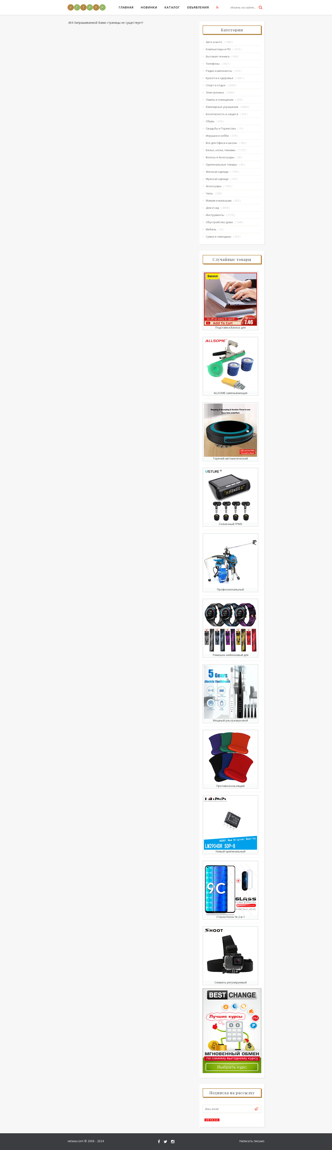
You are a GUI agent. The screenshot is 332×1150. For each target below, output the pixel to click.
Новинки (149, 7)
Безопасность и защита (222, 114)
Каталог (172, 7)
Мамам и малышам (218, 200)
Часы (209, 193)
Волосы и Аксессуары (220, 157)
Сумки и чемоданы (218, 236)
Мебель (211, 229)
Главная (126, 7)
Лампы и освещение (220, 100)
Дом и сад (212, 208)
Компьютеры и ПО (218, 49)
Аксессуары (213, 186)
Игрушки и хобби (217, 136)
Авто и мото (214, 42)
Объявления (198, 7)
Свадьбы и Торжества (221, 128)
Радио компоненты (219, 71)
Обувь (210, 121)
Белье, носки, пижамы (220, 150)
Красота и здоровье (219, 78)
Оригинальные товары (221, 164)
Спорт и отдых (215, 85)
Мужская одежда (217, 179)
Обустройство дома (219, 222)
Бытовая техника (218, 56)
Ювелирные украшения (222, 107)
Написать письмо (251, 1141)
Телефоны (213, 63)
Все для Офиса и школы (221, 143)
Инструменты (215, 215)
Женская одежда (217, 172)
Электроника (215, 92)
